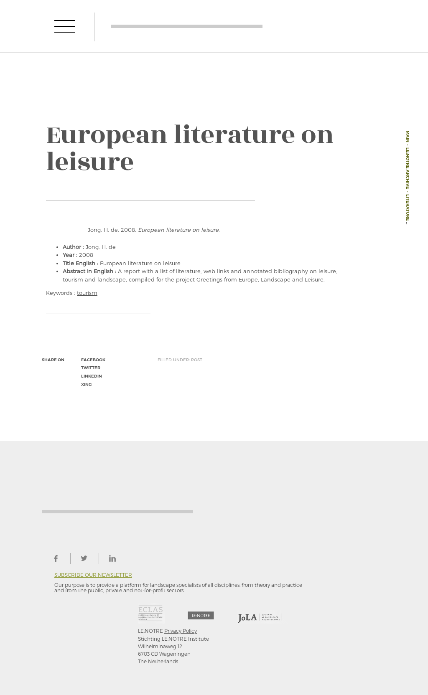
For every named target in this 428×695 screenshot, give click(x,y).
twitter (90, 367)
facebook (93, 360)
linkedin (91, 376)
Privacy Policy (180, 631)
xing (86, 384)
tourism (87, 292)
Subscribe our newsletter (93, 575)
